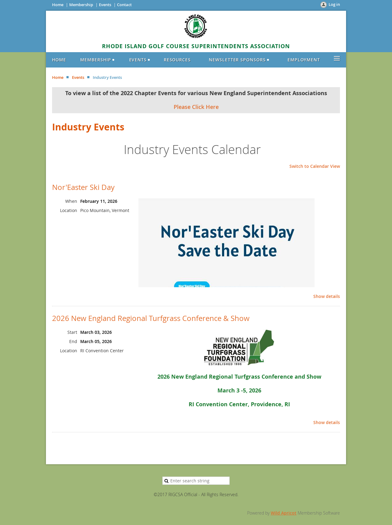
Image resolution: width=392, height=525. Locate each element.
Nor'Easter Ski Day (83, 187)
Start (72, 332)
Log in (334, 4)
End (73, 341)
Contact (124, 4)
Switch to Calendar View (314, 166)
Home (57, 4)
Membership (81, 4)
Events (105, 4)
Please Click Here (196, 106)
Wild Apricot (283, 513)
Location (68, 210)
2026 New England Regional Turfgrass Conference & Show (151, 318)
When (71, 201)
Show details (326, 296)
